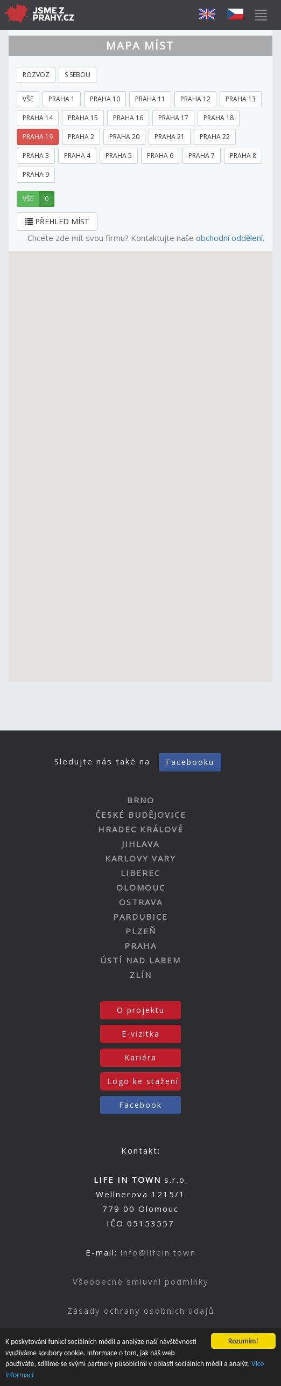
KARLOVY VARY (140, 858)
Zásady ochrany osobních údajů (140, 1310)
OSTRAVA (141, 902)
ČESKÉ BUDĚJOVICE (140, 814)
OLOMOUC (140, 887)
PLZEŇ (140, 931)
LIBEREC (140, 872)
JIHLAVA (140, 843)
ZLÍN (141, 974)
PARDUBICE (140, 916)
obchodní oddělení (229, 237)
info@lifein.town (158, 1252)
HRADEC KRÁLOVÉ (141, 829)
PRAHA (140, 945)
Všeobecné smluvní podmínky (141, 1281)
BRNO (140, 800)
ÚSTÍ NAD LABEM (140, 960)
